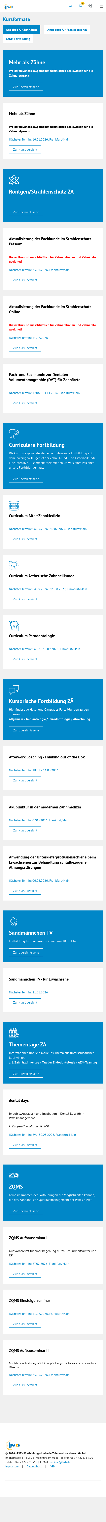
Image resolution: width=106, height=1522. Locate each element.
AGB (52, 1466)
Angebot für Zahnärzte (21, 30)
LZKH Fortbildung (18, 39)
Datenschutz (34, 1466)
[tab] (70, 6)
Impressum (11, 1466)
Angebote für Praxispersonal (67, 30)
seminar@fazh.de (59, 1462)
